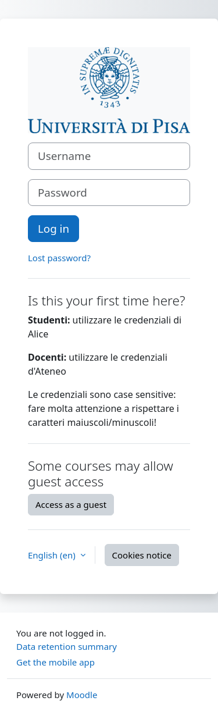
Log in (53, 228)
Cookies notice (141, 555)
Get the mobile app (55, 662)
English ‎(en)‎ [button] (53, 555)
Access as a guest (70, 504)
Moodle (81, 694)
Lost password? (59, 258)
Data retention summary (66, 646)
